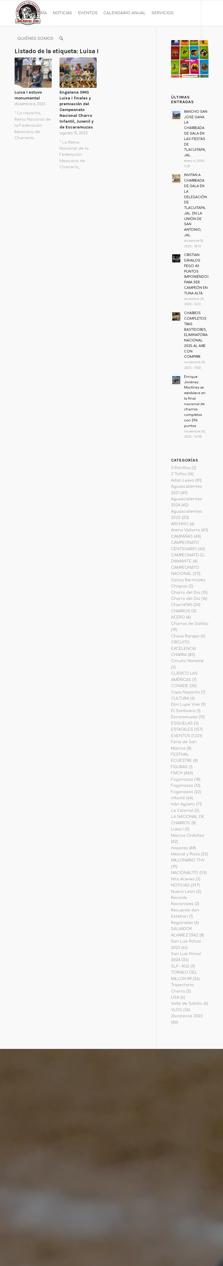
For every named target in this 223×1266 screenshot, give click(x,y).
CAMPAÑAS (182, 536)
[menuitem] (32, 13)
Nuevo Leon (183, 892)
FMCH (177, 773)
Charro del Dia (185, 593)
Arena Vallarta (185, 530)
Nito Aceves (183, 879)
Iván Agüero (183, 804)
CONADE (179, 686)
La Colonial (182, 811)
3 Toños (178, 474)
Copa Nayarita (185, 692)
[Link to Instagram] (25, 64)
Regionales (182, 923)
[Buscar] (61, 38)
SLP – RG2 (180, 966)
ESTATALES (182, 729)
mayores (179, 848)
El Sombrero (183, 711)
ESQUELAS (182, 723)
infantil (178, 798)
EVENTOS (180, 736)
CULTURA (180, 698)
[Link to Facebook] (16, 64)
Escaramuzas (184, 717)
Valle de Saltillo (186, 1004)
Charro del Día (185, 599)
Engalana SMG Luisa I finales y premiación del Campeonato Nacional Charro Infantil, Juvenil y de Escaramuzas (76, 110)
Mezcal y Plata (185, 854)
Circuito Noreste (187, 661)
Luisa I (177, 829)
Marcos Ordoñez (187, 836)
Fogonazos (182, 779)
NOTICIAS (180, 885)
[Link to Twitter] (42, 64)
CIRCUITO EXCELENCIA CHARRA (183, 648)
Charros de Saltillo (189, 624)
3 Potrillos (180, 468)
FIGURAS (179, 767)
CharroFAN (181, 605)
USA (175, 997)
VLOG (176, 1010)
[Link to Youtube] (33, 64)
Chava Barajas (185, 636)
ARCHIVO (179, 524)
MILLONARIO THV (188, 860)
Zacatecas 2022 (187, 1016)
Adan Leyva (182, 480)
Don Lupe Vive (185, 704)
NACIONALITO (184, 873)
